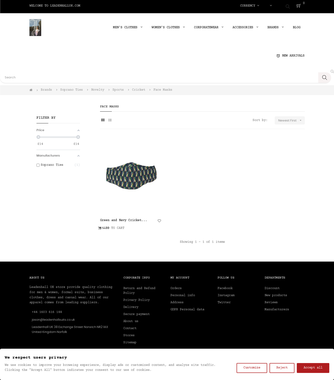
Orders (176, 287)
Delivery (130, 305)
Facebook (225, 287)
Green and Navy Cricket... (123, 219)
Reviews (271, 301)
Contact (130, 327)
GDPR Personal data (187, 308)
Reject (282, 368)
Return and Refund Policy (139, 289)
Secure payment (136, 313)
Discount (272, 287)
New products (276, 294)
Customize (251, 368)
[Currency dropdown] (249, 6)
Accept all (313, 368)
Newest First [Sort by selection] (291, 119)
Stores (129, 334)
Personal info (182, 294)
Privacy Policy (136, 298)
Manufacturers (277, 308)
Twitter (224, 301)
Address (177, 301)
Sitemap (130, 341)
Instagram (225, 294)
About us (130, 320)
